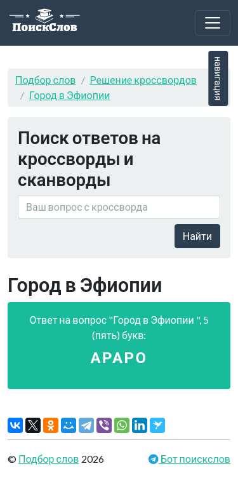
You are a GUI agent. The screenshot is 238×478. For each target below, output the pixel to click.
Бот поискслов (194, 459)
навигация (218, 78)
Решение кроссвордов (143, 80)
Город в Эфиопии (69, 95)
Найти (197, 236)
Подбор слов (45, 80)
